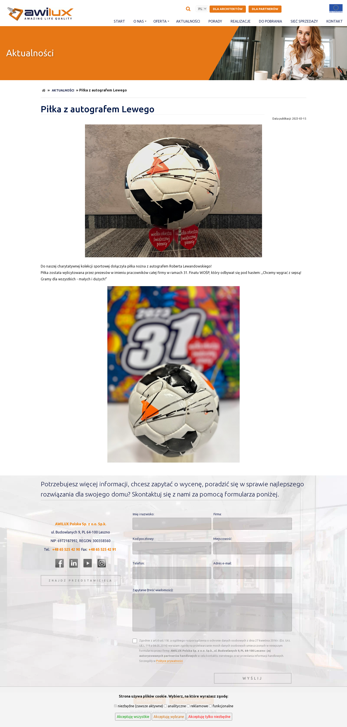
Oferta (161, 21)
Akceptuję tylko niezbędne (209, 717)
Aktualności (188, 21)
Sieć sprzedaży (304, 21)
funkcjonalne (221, 706)
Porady (215, 21)
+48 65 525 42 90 (66, 549)
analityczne (175, 706)
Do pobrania (270, 21)
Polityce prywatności (169, 660)
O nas (140, 21)
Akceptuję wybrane (169, 717)
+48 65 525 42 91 (102, 549)
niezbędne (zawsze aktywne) (138, 706)
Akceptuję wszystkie (133, 717)
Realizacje (241, 21)
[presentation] (166, 677)
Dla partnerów (265, 9)
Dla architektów (228, 9)
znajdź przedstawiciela (81, 580)
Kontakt (334, 21)
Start (119, 21)
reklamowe (197, 706)
